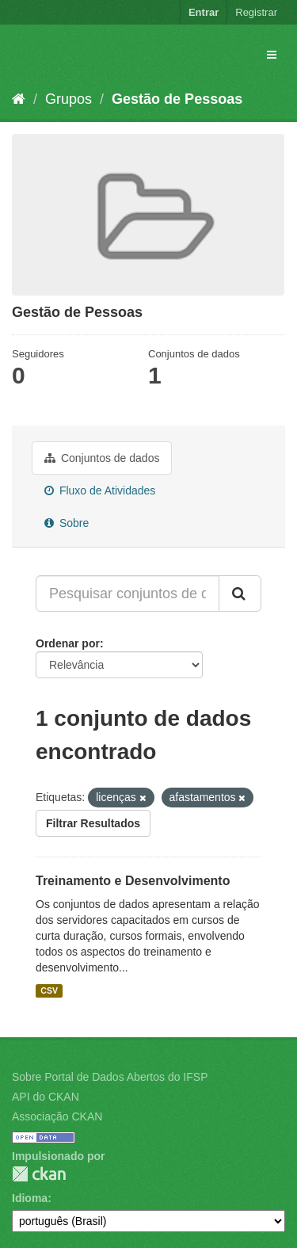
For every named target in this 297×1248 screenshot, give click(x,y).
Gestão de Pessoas (177, 99)
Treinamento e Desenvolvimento (133, 880)
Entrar (203, 12)
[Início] (18, 99)
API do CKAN (45, 1096)
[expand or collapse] (271, 55)
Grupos (68, 99)
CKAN (39, 1174)
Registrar (256, 12)
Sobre (66, 523)
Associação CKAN (57, 1116)
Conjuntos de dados (101, 458)
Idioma (30, 1198)
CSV (49, 990)
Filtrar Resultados (93, 823)
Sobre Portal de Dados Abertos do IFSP (110, 1077)
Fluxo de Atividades (99, 490)
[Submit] (240, 593)
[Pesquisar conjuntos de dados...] (127, 593)
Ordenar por (68, 643)
